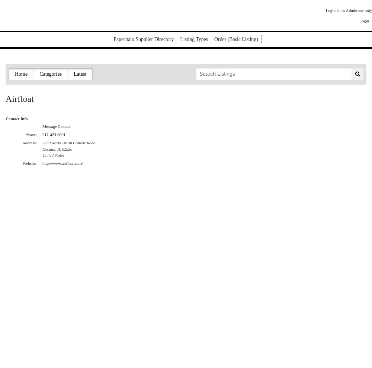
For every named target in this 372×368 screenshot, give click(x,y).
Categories (50, 74)
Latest (80, 74)
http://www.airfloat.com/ (62, 163)
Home (21, 74)
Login (364, 21)
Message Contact (56, 126)
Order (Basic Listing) (236, 39)
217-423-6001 (53, 134)
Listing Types (194, 39)
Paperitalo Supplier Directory (143, 39)
